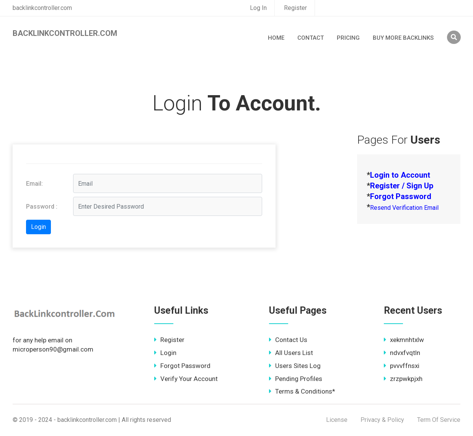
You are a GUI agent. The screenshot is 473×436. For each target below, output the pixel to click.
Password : (41, 206)
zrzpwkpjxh (403, 379)
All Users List (291, 353)
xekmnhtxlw (404, 340)
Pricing (348, 37)
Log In (258, 7)
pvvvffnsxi (401, 366)
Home (276, 37)
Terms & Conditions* (302, 391)
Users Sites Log (295, 366)
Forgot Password (182, 366)
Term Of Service (438, 419)
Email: (34, 183)
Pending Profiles (295, 379)
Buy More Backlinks (403, 37)
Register (295, 7)
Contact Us (288, 340)
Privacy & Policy (382, 419)
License (336, 419)
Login (165, 353)
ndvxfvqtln (402, 353)
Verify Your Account (186, 379)
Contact (310, 37)
